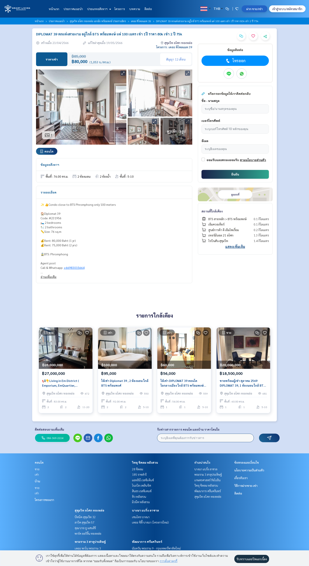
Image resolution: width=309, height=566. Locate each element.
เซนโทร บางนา (141, 517)
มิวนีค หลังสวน (141, 502)
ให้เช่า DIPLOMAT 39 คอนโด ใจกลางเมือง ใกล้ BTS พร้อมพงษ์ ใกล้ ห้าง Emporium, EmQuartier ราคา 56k (182, 383)
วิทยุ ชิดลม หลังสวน (145, 462)
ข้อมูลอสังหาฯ (50, 164)
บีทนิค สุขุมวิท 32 (85, 517)
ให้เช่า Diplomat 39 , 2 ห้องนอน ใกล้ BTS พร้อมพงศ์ (124, 383)
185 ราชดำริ (139, 474)
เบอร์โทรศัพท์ (210, 121)
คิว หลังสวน (139, 496)
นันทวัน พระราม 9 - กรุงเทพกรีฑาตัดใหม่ (156, 548)
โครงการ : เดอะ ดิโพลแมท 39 (174, 47)
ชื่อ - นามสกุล (210, 101)
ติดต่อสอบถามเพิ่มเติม (49, 429)
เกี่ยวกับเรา (241, 478)
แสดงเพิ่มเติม (235, 246)
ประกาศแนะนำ (73, 9)
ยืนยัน (235, 174)
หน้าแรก (54, 9)
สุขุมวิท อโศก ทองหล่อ (89, 510)
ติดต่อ (148, 9)
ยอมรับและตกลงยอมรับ (223, 160)
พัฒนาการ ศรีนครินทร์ (147, 541)
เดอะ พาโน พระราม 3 (88, 548)
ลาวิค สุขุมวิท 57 (84, 522)
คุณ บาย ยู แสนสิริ (85, 528)
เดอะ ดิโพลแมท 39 (141, 21)
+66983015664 (74, 267)
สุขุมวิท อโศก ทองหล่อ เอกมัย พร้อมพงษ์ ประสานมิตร (98, 21)
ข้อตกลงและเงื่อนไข (246, 462)
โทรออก (235, 60)
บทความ (134, 9)
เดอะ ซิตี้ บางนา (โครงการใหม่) (150, 522)
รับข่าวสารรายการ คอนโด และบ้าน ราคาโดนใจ (188, 429)
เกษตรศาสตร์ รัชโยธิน (207, 480)
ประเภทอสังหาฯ (98, 9)
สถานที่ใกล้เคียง (212, 211)
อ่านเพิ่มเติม (48, 277)
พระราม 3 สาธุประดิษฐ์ (90, 541)
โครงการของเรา (44, 500)
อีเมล (204, 141)
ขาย (37, 469)
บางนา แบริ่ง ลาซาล (145, 510)
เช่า (37, 474)
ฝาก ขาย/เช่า (254, 9)
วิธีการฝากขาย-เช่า (246, 485)
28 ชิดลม (137, 469)
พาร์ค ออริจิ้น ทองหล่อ (88, 533)
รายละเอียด (48, 192)
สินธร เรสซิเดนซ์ (141, 491)
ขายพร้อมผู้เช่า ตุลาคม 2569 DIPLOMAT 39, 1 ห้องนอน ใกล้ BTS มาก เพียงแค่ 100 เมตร (242, 383)
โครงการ (119, 9)
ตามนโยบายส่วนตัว (253, 160)
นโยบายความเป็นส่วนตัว (249, 470)
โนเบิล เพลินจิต (141, 485)
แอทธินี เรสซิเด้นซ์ (143, 480)
